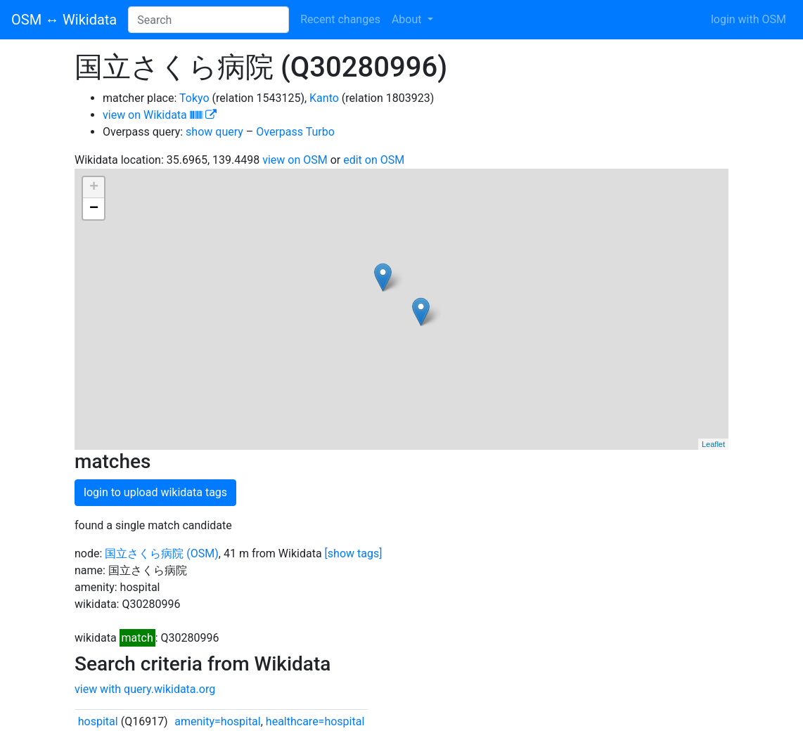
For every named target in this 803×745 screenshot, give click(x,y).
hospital (98, 721)
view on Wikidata (160, 115)
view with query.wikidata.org (145, 689)
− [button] (93, 208)
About (408, 19)
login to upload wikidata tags (155, 492)
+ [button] (93, 187)
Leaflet (713, 444)
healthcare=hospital (315, 721)
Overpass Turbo (295, 131)
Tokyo (194, 98)
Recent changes (340, 19)
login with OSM (748, 19)
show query (214, 131)
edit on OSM (373, 160)
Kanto (324, 98)
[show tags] (354, 553)
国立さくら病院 (144, 553)
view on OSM (295, 160)
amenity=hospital (217, 721)
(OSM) (202, 553)
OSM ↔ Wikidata (64, 19)
